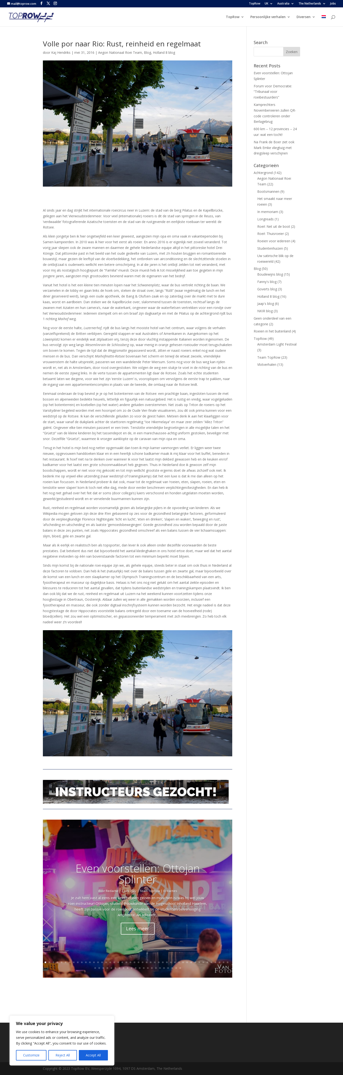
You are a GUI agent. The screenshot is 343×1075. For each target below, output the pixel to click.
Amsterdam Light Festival (277, 344)
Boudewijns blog (270, 274)
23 (134, 962)
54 (123, 968)
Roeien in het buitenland (272, 331)
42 (211, 962)
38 (195, 962)
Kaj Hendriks (61, 52)
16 (106, 962)
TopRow (254, 3)
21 (126, 962)
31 (167, 962)
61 (152, 968)
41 (207, 962)
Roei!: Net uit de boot (273, 226)
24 (138, 962)
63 (160, 968)
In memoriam (267, 211)
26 (146, 962)
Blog (147, 52)
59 (144, 968)
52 (115, 968)
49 (103, 968)
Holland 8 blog (164, 52)
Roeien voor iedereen (273, 241)
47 (95, 968)
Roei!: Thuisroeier (270, 233)
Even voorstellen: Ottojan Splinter (138, 874)
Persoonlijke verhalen (268, 17)
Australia (283, 3)
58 (140, 968)
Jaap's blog (265, 303)
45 (223, 962)
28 (155, 962)
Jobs (333, 3)
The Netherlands (309, 3)
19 (118, 962)
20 (122, 962)
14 (98, 962)
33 (175, 962)
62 (156, 968)
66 (172, 968)
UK (266, 3)
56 (131, 968)
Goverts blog (267, 289)
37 (191, 962)
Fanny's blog (267, 281)
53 (119, 968)
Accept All (93, 1055)
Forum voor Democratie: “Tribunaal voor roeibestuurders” (273, 92)
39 (199, 962)
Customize (31, 1055)
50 (107, 968)
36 (187, 962)
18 (114, 962)
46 (227, 962)
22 (130, 962)
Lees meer (137, 928)
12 (90, 962)
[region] (62, 1040)
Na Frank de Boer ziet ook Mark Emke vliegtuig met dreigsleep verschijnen (274, 148)
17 (110, 962)
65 (168, 968)
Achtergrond (263, 172)
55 (127, 968)
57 (135, 968)
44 (219, 962)
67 (176, 968)
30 (163, 962)
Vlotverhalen (266, 364)
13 (94, 962)
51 (111, 968)
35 (183, 962)
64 (164, 968)
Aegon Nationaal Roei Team (120, 52)
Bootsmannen (268, 191)
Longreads (265, 219)
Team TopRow (150, 891)
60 (148, 968)
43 (215, 962)
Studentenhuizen (270, 248)
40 (203, 962)
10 (82, 962)
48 (99, 968)
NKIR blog (265, 311)
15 (102, 962)
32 (171, 962)
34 (179, 962)
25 (142, 962)
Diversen (304, 17)
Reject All (62, 1055)
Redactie (112, 891)
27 (150, 962)
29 (159, 962)
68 (180, 968)
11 (86, 962)
